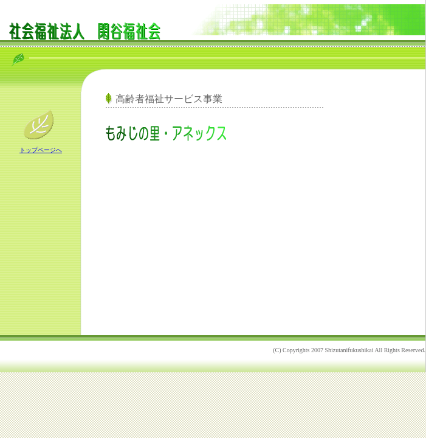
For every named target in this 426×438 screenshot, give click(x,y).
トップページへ (40, 150)
